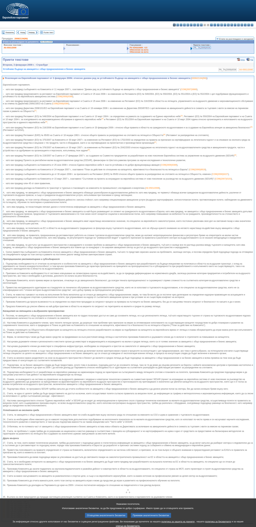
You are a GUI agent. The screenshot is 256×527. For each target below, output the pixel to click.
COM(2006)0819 (197, 169)
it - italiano (211, 25)
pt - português (235, 25)
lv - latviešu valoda (215, 25)
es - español (177, 25)
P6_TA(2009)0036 (202, 48)
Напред (32, 32)
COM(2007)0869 (189, 89)
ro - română (238, 25)
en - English (198, 25)
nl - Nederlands (228, 25)
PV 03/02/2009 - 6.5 (138, 48)
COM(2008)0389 (169, 165)
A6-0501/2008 (10, 48)
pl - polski (231, 25)
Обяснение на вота (139, 50)
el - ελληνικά (194, 25)
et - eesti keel (191, 25)
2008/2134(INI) (21, 39)
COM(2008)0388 (64, 96)
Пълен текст (49, 32)
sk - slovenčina (242, 25)
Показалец (10, 32)
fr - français (201, 25)
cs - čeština (181, 25)
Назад (22, 32)
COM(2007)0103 (223, 179)
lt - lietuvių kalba (218, 25)
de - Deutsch (187, 25)
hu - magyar (221, 25)
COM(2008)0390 (60, 103)
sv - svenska (252, 25)
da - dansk (184, 25)
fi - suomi (248, 25)
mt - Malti (225, 25)
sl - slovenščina (245, 25)
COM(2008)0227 (220, 174)
